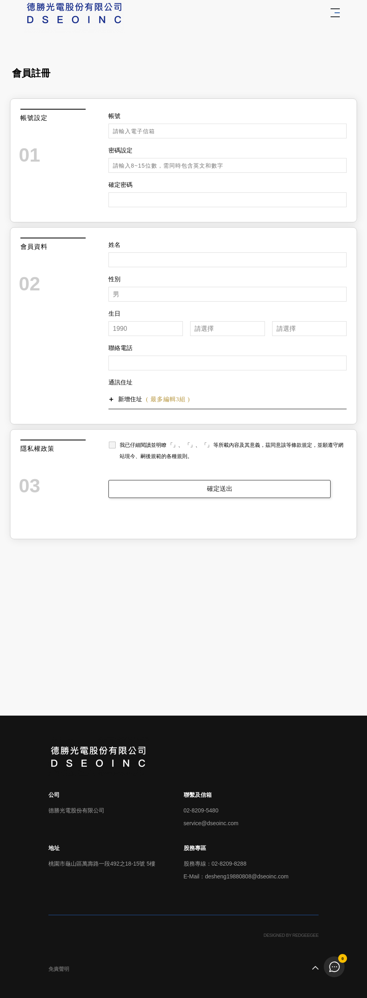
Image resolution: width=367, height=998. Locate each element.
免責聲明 (58, 969)
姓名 (114, 245)
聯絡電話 (120, 348)
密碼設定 (120, 150)
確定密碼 (120, 185)
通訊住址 (120, 382)
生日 (114, 313)
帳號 (114, 116)
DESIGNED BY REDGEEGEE (291, 935)
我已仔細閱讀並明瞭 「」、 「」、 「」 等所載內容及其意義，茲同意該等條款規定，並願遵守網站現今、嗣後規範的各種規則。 (231, 450)
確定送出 (220, 488)
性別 (114, 279)
